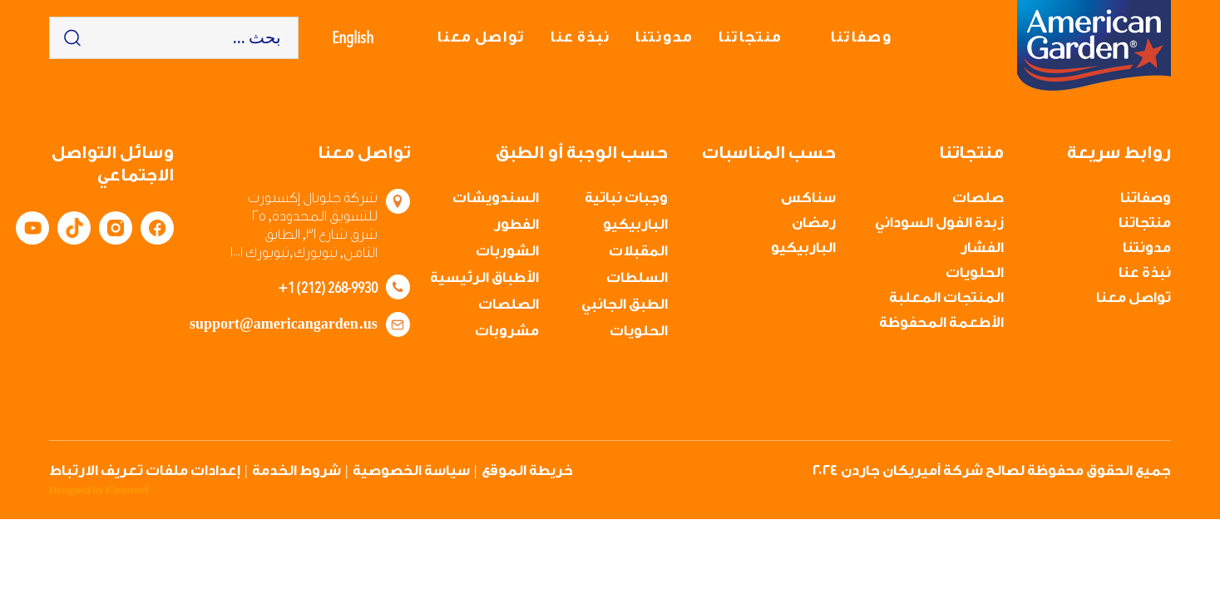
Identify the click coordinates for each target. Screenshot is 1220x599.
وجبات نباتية (626, 197)
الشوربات (507, 251)
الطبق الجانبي (624, 304)
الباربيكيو (803, 247)
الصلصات (508, 304)
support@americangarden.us (284, 324)
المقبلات (638, 251)
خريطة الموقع (527, 470)
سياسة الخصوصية (411, 470)
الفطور (516, 224)
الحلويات (975, 272)
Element (127, 490)
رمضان (814, 222)
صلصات (978, 197)
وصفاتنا (861, 37)
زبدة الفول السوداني (939, 222)
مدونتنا (664, 37)
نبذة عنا (580, 37)
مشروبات (507, 331)
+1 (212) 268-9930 (328, 287)
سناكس (808, 197)
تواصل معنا (481, 37)
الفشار (982, 247)
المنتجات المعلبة (946, 297)
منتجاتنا (750, 37)
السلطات (637, 277)
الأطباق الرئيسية (484, 277)
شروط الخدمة (296, 470)
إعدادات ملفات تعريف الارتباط (144, 470)
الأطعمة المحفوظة (941, 322)
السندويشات (495, 197)
